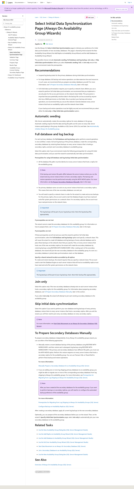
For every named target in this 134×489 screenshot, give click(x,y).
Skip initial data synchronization (121, 30)
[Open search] (125, 2)
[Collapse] (23, 16)
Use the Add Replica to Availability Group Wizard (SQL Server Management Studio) (65, 434)
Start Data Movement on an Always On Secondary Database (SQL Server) (62, 446)
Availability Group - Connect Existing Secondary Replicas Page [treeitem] (17, 70)
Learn (36, 17)
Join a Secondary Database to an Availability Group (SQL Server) (59, 450)
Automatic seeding (117, 23)
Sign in (130, 2)
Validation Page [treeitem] (14, 57)
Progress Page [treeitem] (14, 62)
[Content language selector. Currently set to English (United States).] (10, 486)
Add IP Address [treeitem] (12, 35)
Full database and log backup (120, 26)
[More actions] (97, 17)
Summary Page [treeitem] (14, 60)
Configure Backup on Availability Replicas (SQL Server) (56, 406)
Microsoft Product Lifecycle (53, 8)
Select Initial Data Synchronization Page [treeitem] (16, 53)
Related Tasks (115, 37)
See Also (114, 39)
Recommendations (117, 21)
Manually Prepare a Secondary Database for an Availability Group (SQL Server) (64, 366)
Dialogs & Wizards (53, 17)
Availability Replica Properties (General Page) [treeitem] (16, 39)
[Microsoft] (3, 2)
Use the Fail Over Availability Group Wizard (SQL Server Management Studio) (63, 442)
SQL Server (43, 17)
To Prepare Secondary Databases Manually (63, 85)
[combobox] (13, 19)
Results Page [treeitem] (13, 65)
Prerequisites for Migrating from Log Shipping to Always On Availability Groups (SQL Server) (68, 402)
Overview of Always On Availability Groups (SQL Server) (53, 465)
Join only (114, 28)
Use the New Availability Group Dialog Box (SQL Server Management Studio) (63, 430)
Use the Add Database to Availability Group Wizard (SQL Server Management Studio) (66, 438)
